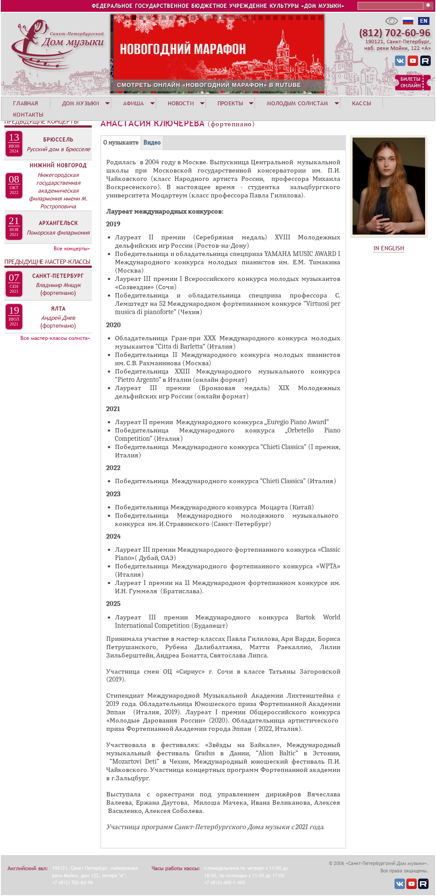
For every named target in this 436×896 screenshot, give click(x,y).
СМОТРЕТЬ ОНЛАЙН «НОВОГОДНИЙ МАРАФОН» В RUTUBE (246, 85)
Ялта (58, 309)
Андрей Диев (58, 318)
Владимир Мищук (58, 285)
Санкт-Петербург (58, 276)
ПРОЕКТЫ (230, 103)
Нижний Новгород (58, 166)
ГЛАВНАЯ (25, 103)
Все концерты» (72, 249)
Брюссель (58, 140)
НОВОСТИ (181, 103)
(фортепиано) (58, 293)
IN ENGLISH (389, 248)
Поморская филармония (58, 232)
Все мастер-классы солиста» (55, 338)
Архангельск (58, 223)
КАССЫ (361, 103)
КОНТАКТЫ (28, 114)
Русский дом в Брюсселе (58, 149)
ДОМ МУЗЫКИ (80, 103)
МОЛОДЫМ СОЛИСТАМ (298, 103)
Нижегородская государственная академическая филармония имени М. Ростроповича (58, 190)
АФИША (133, 103)
